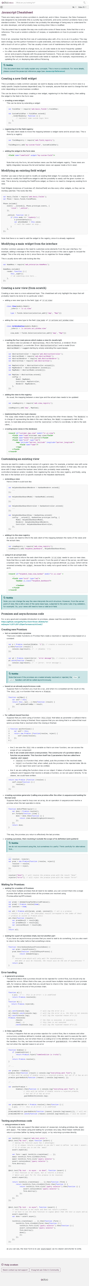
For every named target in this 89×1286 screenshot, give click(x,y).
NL (74, 7)
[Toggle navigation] (1, 7)
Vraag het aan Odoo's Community (45, 1270)
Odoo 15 (81, 7)
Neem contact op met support (15, 1270)
